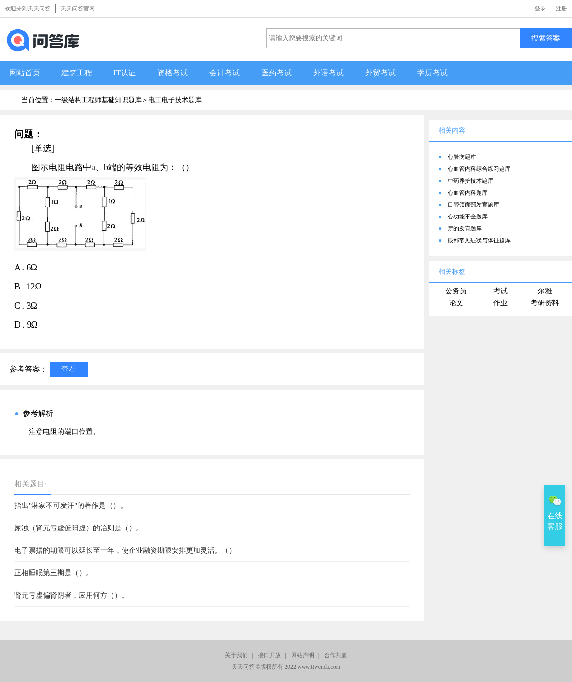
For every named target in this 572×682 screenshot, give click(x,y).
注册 (561, 8)
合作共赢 (335, 655)
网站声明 (302, 655)
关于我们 (236, 655)
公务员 (456, 291)
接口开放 (269, 655)
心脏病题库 (462, 157)
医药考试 (276, 73)
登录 (540, 8)
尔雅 (545, 291)
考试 (500, 291)
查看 (68, 369)
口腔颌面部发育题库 (473, 204)
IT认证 (124, 73)
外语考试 (328, 73)
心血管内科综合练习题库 (479, 168)
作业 (500, 303)
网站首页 (25, 73)
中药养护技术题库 (470, 180)
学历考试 (432, 73)
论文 (456, 303)
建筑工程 (76, 73)
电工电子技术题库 (175, 99)
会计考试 (224, 73)
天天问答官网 (78, 8)
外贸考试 (380, 73)
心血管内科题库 (468, 192)
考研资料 (545, 303)
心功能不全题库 (468, 216)
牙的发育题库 (465, 228)
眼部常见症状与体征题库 (479, 240)
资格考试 (172, 73)
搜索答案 (545, 38)
